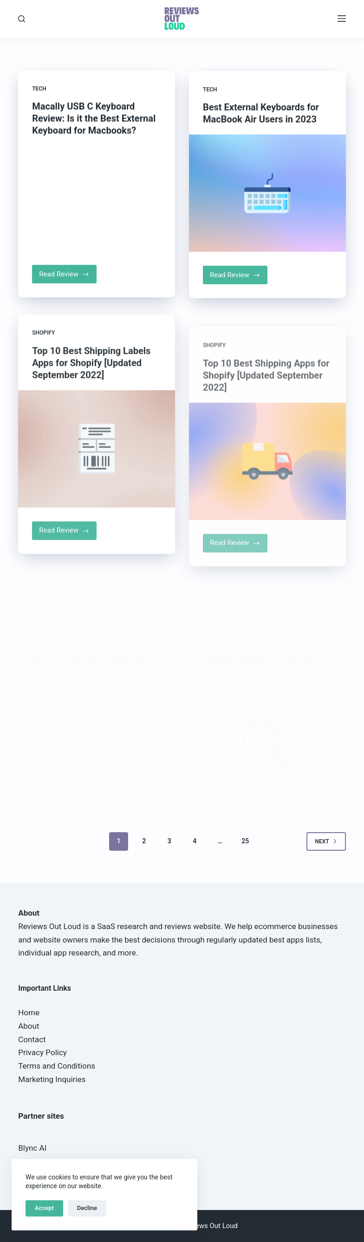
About (28, 1026)
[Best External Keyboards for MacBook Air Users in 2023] (267, 196)
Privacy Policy (42, 1052)
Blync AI (32, 1148)
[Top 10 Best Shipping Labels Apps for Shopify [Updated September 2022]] (96, 461)
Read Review (68, 278)
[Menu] (342, 18)
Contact (32, 1039)
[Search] (21, 18)
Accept (44, 1207)
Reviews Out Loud (49, 926)
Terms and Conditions (56, 1065)
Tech (39, 89)
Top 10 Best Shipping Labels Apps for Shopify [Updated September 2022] (91, 375)
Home (28, 1012)
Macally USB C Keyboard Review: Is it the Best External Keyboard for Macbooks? (94, 119)
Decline (87, 1207)
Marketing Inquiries (51, 1079)
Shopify (43, 345)
